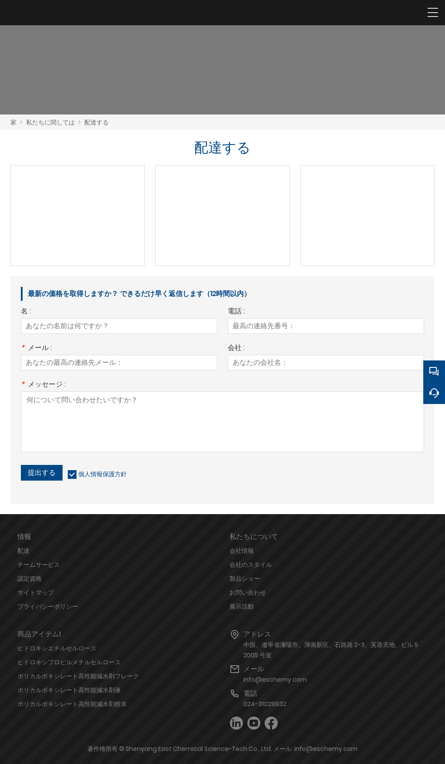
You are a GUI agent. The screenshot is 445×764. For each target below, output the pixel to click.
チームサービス (38, 564)
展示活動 (241, 606)
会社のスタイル (250, 564)
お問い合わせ (247, 592)
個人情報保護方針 (102, 474)
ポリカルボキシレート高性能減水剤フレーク (78, 676)
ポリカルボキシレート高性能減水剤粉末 (72, 704)
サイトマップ (35, 592)
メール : (36, 348)
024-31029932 (264, 704)
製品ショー (244, 578)
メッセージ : (43, 385)
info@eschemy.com (275, 679)
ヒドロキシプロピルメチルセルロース (69, 662)
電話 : (236, 312)
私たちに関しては (50, 122)
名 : (26, 312)
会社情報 (241, 550)
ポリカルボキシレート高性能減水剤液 (69, 690)
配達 (23, 550)
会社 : (236, 348)
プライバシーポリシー (47, 606)
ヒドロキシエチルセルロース (56, 648)
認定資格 (29, 578)
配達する (96, 122)
